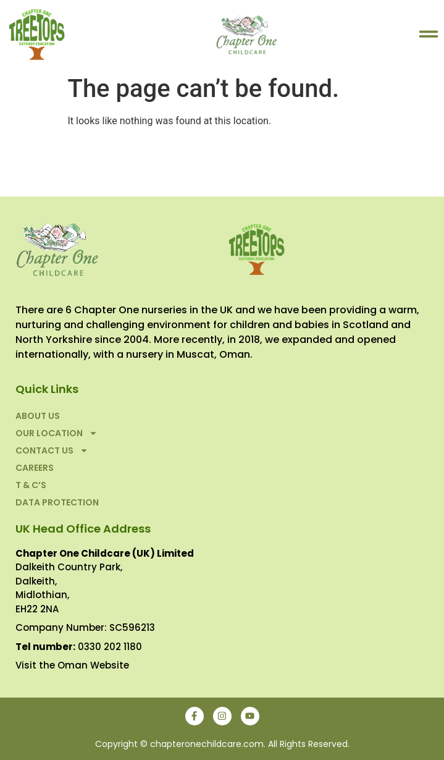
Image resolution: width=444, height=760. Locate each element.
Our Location (56, 433)
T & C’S (30, 485)
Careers (34, 468)
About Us (37, 416)
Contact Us (51, 450)
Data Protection (57, 502)
